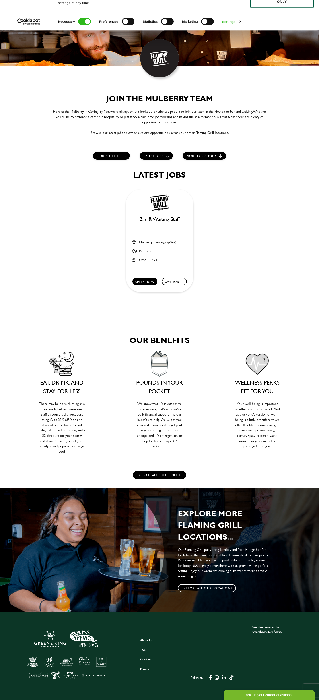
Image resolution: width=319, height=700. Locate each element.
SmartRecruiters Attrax (267, 631)
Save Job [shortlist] (172, 281)
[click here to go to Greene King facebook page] (210, 677)
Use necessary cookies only (282, 28)
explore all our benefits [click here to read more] (159, 475)
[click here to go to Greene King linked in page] (224, 677)
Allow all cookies (282, 11)
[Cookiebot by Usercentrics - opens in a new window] (28, 51)
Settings (228, 51)
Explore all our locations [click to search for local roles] (207, 588)
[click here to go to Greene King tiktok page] (231, 677)
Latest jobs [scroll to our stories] (153, 155)
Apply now (145, 281)
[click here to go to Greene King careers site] (67, 654)
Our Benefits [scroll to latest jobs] (108, 155)
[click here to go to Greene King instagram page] (217, 677)
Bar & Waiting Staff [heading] (159, 219)
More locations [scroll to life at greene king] (202, 155)
